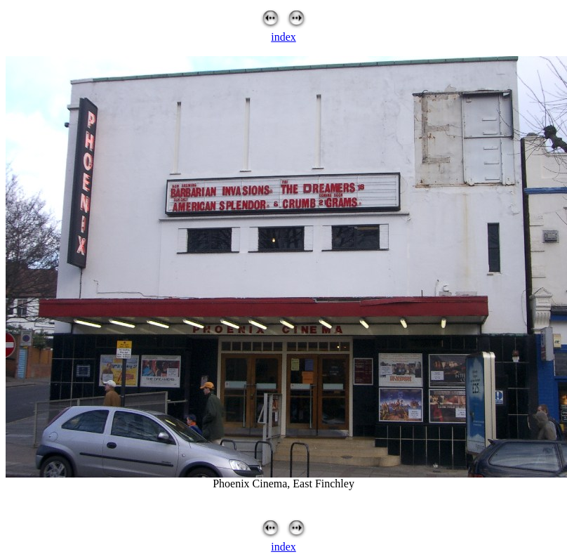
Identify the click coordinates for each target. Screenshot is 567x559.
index (283, 37)
